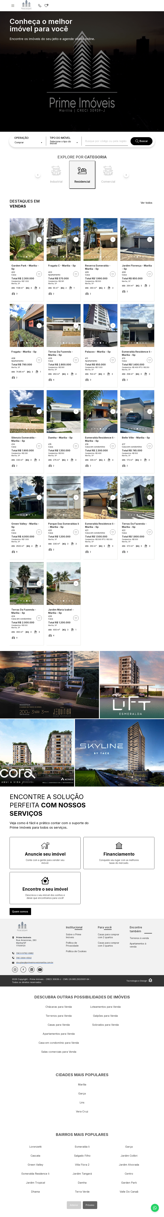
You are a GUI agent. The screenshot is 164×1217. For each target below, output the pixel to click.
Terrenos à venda (139, 938)
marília (82, 1084)
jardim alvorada (129, 1164)
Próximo (90, 1205)
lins (82, 1102)
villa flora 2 (82, 1164)
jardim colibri (129, 1155)
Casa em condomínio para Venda (59, 1042)
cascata (35, 1155)
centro (129, 1173)
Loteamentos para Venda (105, 1006)
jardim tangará (82, 1173)
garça (82, 1093)
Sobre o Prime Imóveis (73, 936)
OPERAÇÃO (21, 138)
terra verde (82, 1191)
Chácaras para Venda (58, 1006)
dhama (35, 1191)
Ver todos (146, 202)
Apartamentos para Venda (59, 1033)
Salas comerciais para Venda (58, 1051)
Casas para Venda (59, 1024)
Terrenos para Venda (59, 1015)
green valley (35, 1164)
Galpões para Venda (105, 1015)
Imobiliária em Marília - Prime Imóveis (22, 926)
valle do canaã (129, 1191)
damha (82, 1182)
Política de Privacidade (72, 944)
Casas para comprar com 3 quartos (108, 944)
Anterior (74, 1205)
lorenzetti (35, 1146)
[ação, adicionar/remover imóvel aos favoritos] (39, 274)
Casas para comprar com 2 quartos (108, 936)
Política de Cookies (76, 951)
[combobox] (28, 142)
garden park (129, 1182)
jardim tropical (35, 1182)
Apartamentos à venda (138, 945)
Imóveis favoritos (46, 6)
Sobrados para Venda (105, 1024)
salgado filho (82, 1155)
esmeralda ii (82, 1146)
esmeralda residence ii (35, 1173)
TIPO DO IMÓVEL (60, 138)
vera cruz (82, 1111)
